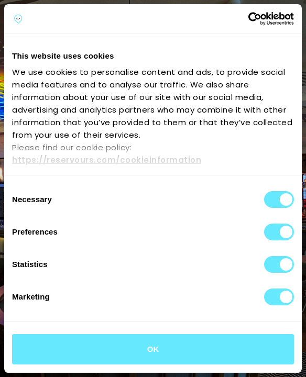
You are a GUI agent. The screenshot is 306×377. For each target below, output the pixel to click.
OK (153, 349)
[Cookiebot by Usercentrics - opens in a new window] (248, 19)
